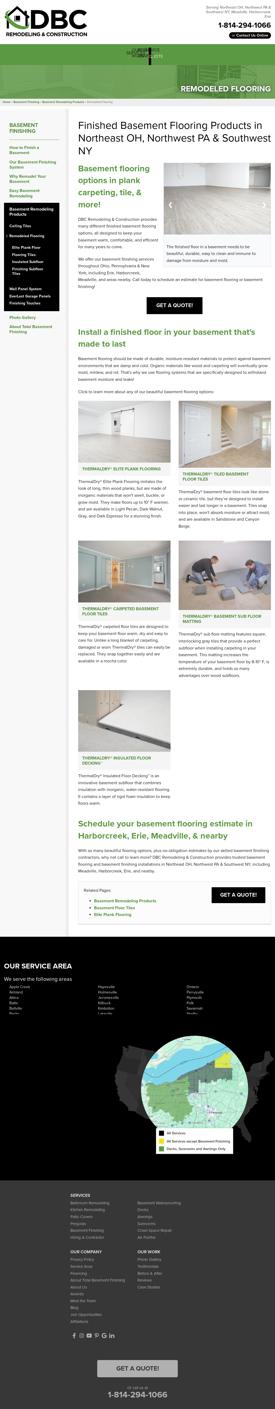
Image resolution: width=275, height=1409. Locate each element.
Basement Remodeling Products (125, 904)
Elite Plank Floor (26, 244)
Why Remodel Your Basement (27, 176)
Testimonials (148, 1269)
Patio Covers (81, 1219)
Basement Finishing (23, 125)
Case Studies (149, 1290)
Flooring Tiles (24, 251)
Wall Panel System (25, 285)
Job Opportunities (86, 1317)
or (250, 35)
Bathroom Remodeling (90, 1206)
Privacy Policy (82, 1262)
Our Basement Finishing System (32, 161)
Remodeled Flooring (26, 232)
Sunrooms (146, 1226)
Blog (74, 1310)
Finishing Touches (25, 300)
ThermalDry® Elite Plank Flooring (121, 466)
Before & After (150, 1276)
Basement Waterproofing (159, 1206)
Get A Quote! (174, 302)
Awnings (145, 1219)
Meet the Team (83, 1303)
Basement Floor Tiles (114, 910)
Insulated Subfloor (28, 258)
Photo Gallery (22, 314)
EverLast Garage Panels (30, 292)
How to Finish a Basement (24, 147)
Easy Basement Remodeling (24, 190)
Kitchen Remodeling (87, 1212)
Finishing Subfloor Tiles (27, 268)
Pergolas (78, 1226)
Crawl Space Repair (155, 1233)
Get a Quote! (238, 898)
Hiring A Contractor (87, 1240)
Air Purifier (147, 1240)
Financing (78, 1276)
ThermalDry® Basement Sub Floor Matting (222, 618)
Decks (143, 1212)
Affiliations (79, 1324)
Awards (77, 1296)
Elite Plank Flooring (112, 917)
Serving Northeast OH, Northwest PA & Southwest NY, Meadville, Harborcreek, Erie (238, 12)
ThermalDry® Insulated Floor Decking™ (116, 762)
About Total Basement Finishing (30, 326)
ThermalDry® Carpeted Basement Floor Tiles (120, 611)
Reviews (145, 1283)
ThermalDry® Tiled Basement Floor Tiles (216, 474)
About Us (78, 1290)
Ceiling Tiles (20, 223)
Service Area (81, 1269)
